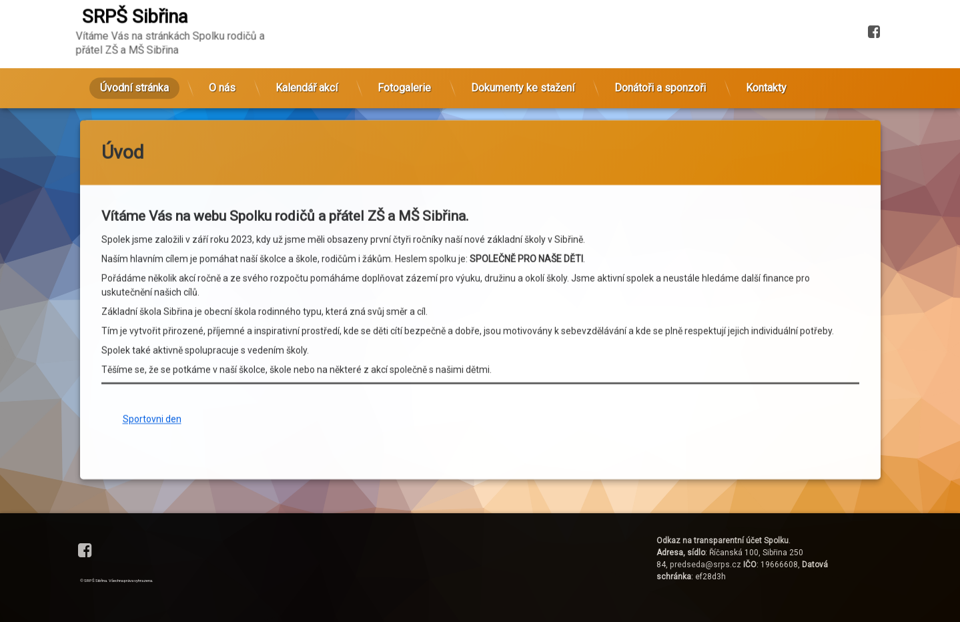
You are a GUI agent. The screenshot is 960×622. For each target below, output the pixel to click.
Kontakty (766, 49)
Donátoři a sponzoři (660, 49)
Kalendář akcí (307, 49)
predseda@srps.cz (705, 564)
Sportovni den (152, 293)
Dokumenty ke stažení (522, 49)
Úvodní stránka (134, 49)
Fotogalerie (404, 49)
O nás (222, 49)
